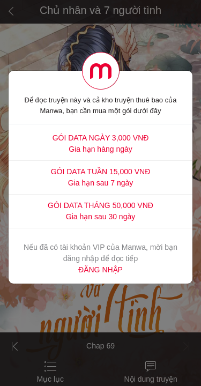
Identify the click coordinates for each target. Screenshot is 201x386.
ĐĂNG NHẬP (100, 269)
